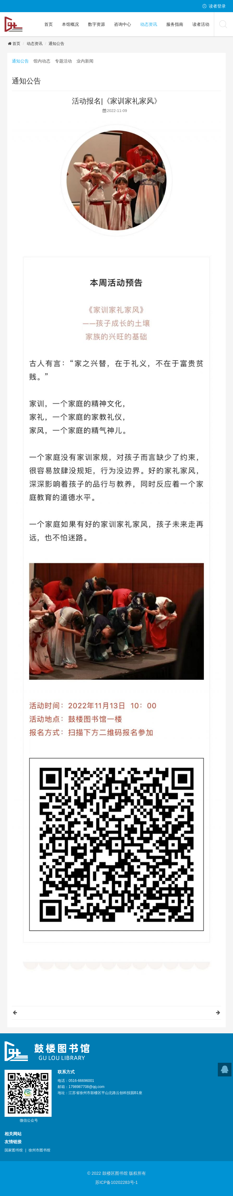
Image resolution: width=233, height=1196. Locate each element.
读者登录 (217, 6)
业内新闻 (84, 61)
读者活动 (200, 24)
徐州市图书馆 (39, 1150)
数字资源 (96, 24)
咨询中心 (122, 24)
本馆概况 (70, 24)
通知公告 (56, 43)
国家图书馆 (14, 1150)
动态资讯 (148, 24)
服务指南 (174, 24)
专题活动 (63, 61)
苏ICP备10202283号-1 (116, 1182)
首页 (48, 24)
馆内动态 (41, 61)
